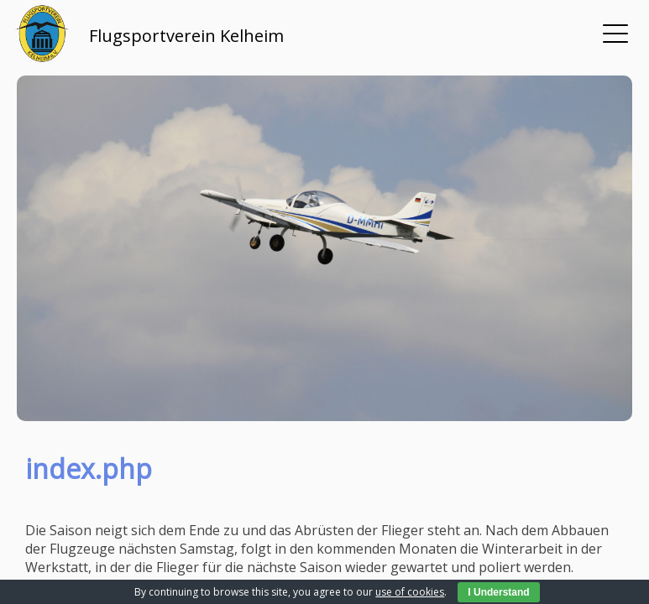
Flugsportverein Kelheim (186, 35)
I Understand (498, 592)
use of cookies (409, 592)
